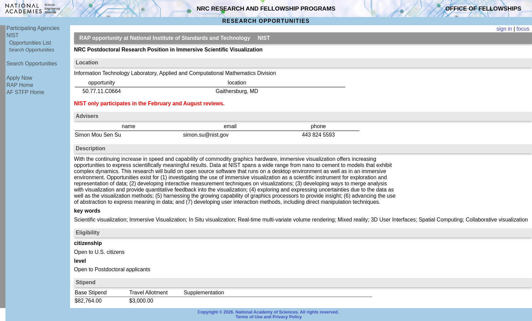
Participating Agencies (32, 28)
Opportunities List (30, 43)
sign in (504, 29)
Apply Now (19, 78)
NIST (12, 35)
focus (522, 29)
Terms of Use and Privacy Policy (269, 317)
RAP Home (19, 85)
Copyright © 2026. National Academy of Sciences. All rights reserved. (268, 312)
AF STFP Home (25, 92)
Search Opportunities (31, 49)
